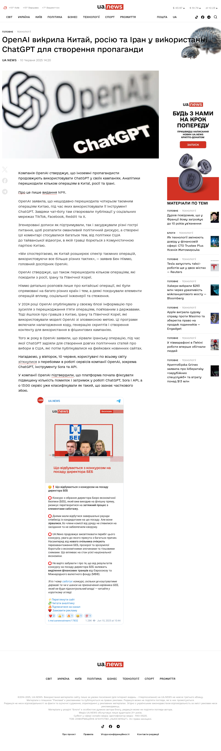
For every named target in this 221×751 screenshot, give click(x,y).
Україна (24, 17)
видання (49, 192)
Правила (88, 734)
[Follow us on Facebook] (202, 17)
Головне (7, 31)
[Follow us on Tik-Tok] (196, 17)
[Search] (215, 17)
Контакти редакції (148, 734)
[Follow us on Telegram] (209, 17)
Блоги (171, 233)
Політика (54, 17)
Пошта (162, 17)
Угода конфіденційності (115, 734)
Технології (91, 17)
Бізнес (73, 17)
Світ (9, 17)
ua (175, 17)
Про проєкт (69, 734)
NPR (61, 192)
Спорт (110, 17)
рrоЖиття (128, 17)
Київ (38, 17)
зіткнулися (27, 362)
